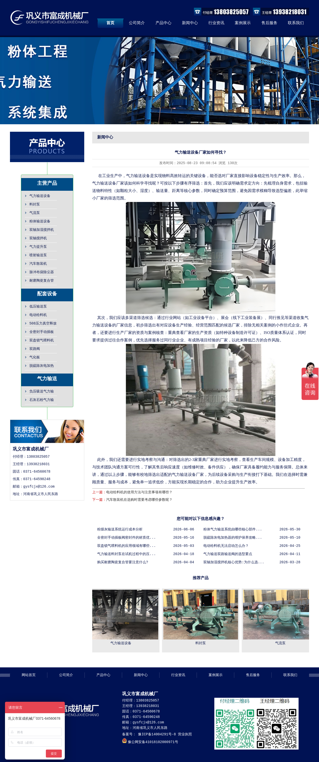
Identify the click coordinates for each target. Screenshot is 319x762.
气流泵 (34, 213)
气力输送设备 (39, 196)
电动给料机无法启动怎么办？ (226, 546)
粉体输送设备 (39, 221)
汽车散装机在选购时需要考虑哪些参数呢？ (139, 500)
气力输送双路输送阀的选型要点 (227, 554)
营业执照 (185, 734)
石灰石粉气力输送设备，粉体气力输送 (41, 401)
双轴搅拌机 (38, 238)
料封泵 (34, 204)
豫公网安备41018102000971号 (153, 742)
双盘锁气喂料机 (41, 340)
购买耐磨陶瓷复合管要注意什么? (122, 562)
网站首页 (29, 675)
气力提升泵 (38, 247)
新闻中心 (190, 23)
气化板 (34, 357)
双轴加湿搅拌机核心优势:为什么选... (233, 562)
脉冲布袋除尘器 (41, 272)
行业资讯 (216, 23)
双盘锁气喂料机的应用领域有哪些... (126, 546)
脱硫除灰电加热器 (41, 367)
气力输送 (47, 379)
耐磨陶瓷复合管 (41, 281)
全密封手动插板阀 (41, 333)
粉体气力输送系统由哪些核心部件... (232, 529)
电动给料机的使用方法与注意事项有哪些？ (139, 492)
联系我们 (296, 23)
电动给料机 (38, 315)
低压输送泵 (38, 307)
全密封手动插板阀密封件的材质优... (126, 538)
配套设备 (47, 294)
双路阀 (34, 349)
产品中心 (163, 23)
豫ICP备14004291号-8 (156, 734)
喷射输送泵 (38, 255)
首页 (110, 23)
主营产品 (47, 183)
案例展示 (243, 23)
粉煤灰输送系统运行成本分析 (120, 529)
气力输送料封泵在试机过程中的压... (126, 554)
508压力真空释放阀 (43, 324)
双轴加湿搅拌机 (41, 230)
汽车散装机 (38, 264)
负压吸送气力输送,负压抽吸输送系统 (42, 392)
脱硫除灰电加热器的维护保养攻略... (232, 538)
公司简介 (137, 23)
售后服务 (269, 23)
